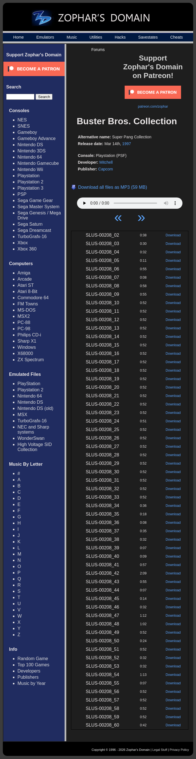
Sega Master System (38, 206)
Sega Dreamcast (34, 230)
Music (72, 37)
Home (18, 37)
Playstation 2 (30, 181)
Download (173, 235)
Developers (28, 671)
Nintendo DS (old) (35, 408)
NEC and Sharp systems (33, 429)
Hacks (120, 37)
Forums (98, 49)
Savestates (148, 37)
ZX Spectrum (30, 359)
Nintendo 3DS (31, 150)
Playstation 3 (30, 188)
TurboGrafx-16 (32, 236)
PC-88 (23, 322)
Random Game (32, 658)
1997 (126, 143)
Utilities (95, 37)
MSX (22, 414)
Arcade (24, 279)
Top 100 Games (33, 664)
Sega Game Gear (35, 200)
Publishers (28, 677)
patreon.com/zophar (153, 106)
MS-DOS (26, 310)
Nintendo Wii (30, 169)
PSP (22, 194)
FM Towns (27, 303)
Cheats (176, 37)
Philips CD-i (29, 334)
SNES (23, 126)
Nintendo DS (30, 144)
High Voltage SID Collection (34, 447)
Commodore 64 (33, 297)
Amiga (23, 272)
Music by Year (31, 683)
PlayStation (28, 383)
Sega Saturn (30, 224)
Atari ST (25, 285)
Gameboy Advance (36, 138)
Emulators (45, 37)
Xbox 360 (27, 249)
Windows (26, 347)
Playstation (28, 175)
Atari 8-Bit (27, 291)
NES (22, 119)
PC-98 (23, 328)
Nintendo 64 (29, 157)
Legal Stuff (159, 749)
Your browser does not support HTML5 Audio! (129, 202)
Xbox (22, 242)
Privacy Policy (179, 749)
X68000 (25, 353)
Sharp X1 (26, 341)
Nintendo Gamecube (38, 163)
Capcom (105, 169)
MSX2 (23, 316)
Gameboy (27, 132)
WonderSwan (31, 438)
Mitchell (106, 162)
